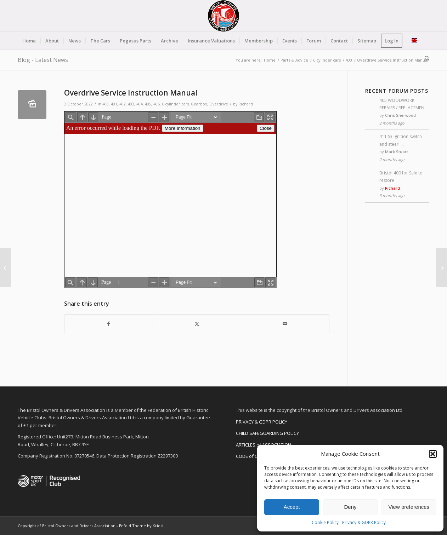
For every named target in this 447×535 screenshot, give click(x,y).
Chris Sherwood (400, 115)
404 (139, 104)
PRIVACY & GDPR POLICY (261, 422)
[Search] (424, 58)
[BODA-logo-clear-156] (223, 15)
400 (105, 104)
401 (114, 104)
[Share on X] (197, 324)
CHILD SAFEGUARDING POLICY (267, 433)
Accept (292, 507)
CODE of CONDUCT (256, 456)
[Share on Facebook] (108, 324)
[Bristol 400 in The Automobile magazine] (441, 267)
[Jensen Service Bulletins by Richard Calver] (5, 267)
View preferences (409, 507)
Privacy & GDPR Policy (364, 522)
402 (122, 104)
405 (148, 104)
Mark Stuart (396, 151)
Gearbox (199, 104)
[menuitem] (29, 41)
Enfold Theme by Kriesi (141, 525)
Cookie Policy (325, 522)
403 (131, 104)
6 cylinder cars (175, 104)
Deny (350, 507)
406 (156, 104)
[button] (432, 454)
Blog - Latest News (43, 60)
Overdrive (218, 104)
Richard (245, 104)
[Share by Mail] (285, 324)
